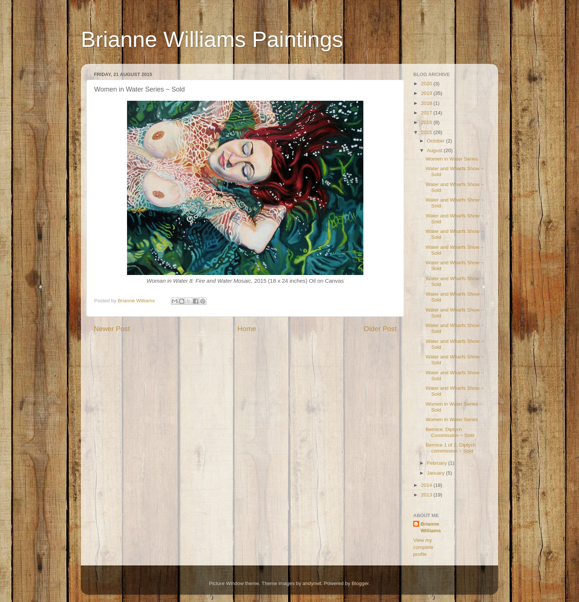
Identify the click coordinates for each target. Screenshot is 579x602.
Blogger (360, 583)
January (436, 473)
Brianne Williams (431, 527)
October (436, 141)
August (435, 150)
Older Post (380, 329)
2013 (427, 495)
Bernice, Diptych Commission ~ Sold (450, 432)
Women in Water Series (452, 159)
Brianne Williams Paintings (212, 39)
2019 (427, 93)
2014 (427, 485)
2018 (427, 103)
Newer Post (112, 329)
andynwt (311, 583)
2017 (427, 113)
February (437, 463)
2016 (427, 122)
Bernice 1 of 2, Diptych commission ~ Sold (451, 448)
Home (246, 329)
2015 (427, 132)
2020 (427, 83)
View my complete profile (423, 547)
